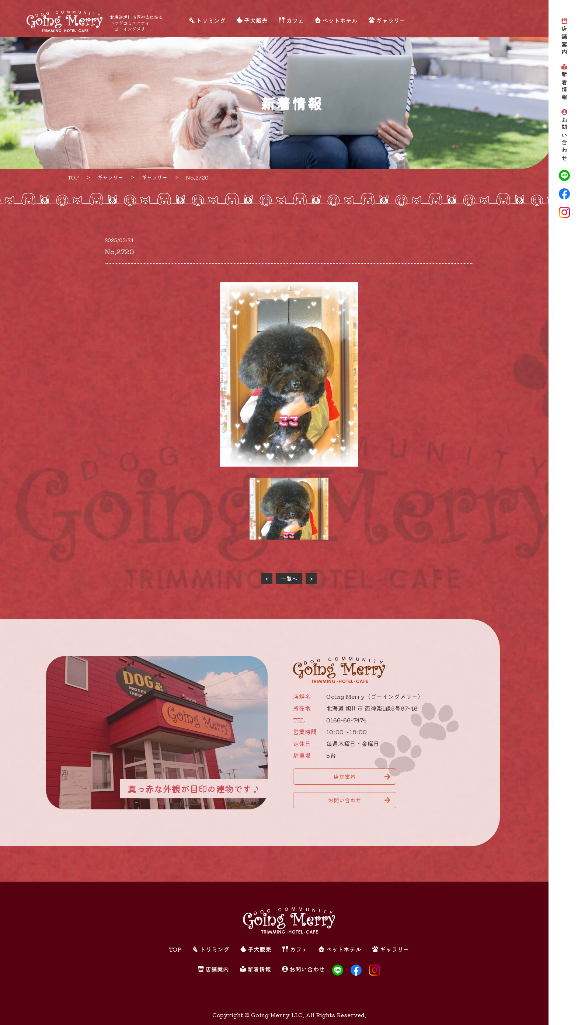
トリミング (211, 20)
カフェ (295, 20)
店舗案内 (564, 41)
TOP (175, 949)
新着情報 (564, 86)
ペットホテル (340, 20)
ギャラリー (390, 20)
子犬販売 (256, 20)
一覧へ (289, 578)
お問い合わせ (564, 139)
